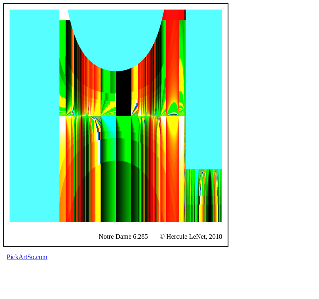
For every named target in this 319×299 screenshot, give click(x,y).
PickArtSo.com (27, 256)
